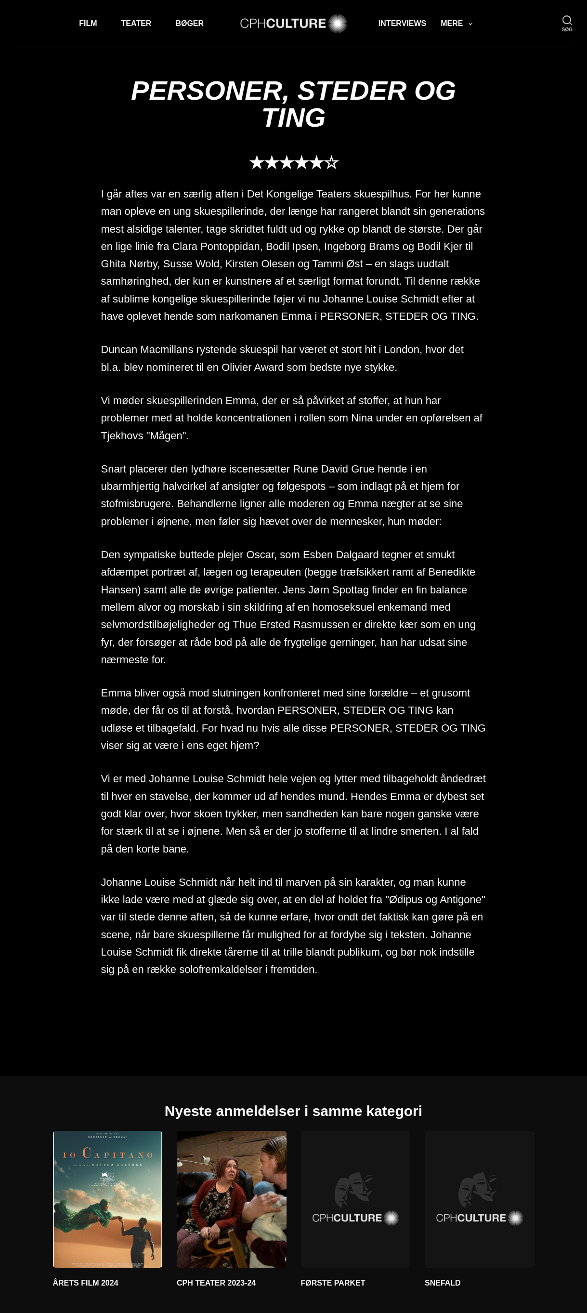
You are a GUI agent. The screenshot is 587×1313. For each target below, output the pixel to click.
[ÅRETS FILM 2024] (108, 1199)
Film (88, 23)
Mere (458, 24)
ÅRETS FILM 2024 (85, 1283)
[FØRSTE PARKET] (356, 1199)
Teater (136, 23)
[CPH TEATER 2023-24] (232, 1199)
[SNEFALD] (480, 1199)
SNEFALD (443, 1283)
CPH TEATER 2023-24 (216, 1283)
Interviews (402, 23)
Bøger (189, 23)
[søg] (567, 23)
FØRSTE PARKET (333, 1283)
